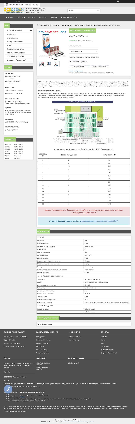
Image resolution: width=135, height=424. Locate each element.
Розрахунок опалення (15, 49)
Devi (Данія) (40, 346)
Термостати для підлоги (12, 343)
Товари (20, 18)
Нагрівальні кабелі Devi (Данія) (85, 25)
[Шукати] (98, 10)
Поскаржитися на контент (69, 422)
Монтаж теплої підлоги (16, 53)
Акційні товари (12, 38)
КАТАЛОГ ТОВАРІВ (14, 30)
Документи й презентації (16, 60)
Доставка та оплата (69, 18)
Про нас (31, 18)
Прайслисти (11, 34)
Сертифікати (105, 346)
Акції (102, 343)
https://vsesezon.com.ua (15, 90)
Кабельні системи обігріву (63, 25)
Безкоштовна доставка (79, 62)
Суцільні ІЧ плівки (10, 340)
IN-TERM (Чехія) (41, 350)
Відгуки (54, 18)
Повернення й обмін (15, 42)
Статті (9, 45)
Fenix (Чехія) (40, 337)
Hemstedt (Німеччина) (43, 340)
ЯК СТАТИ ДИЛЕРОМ (15, 56)
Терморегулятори (74, 340)
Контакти (42, 18)
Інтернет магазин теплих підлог (14, 346)
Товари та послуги (46, 25)
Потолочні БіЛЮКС (75, 337)
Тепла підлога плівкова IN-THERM (15, 337)
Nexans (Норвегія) (42, 343)
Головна (9, 18)
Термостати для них (42, 353)
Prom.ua (77, 420)
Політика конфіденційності (86, 422)
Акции (22, 397)
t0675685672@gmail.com (15, 93)
